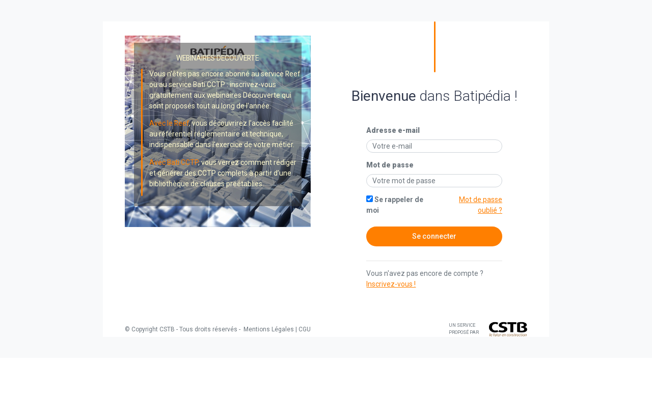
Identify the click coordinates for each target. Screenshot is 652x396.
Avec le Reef (169, 123)
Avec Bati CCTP (173, 162)
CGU (304, 329)
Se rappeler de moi (394, 204)
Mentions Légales (268, 329)
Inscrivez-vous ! (391, 284)
